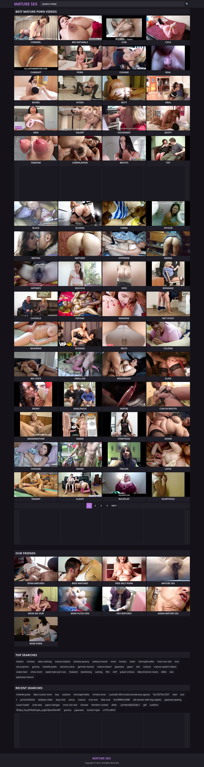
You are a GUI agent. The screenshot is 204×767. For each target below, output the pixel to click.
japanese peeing (173, 699)
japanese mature (25, 677)
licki (138, 666)
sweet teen (21, 671)
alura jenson (22, 666)
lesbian (20, 661)
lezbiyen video (45, 699)
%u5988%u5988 (121, 699)
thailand (73, 671)
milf (115, 671)
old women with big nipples (147, 699)
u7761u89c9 (109, 710)
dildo (163, 671)
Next (113, 505)
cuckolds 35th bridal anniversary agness (129, 694)
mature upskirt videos (165, 666)
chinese (31, 661)
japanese (119, 666)
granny (35, 666)
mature (147, 666)
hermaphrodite (146, 661)
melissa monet (99, 661)
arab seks (37, 704)
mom (113, 661)
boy (57, 694)
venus (72, 699)
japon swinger (52, 704)
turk (177, 661)
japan (130, 666)
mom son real (164, 661)
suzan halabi (22, 704)
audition (154, 704)
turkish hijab (93, 710)
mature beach (104, 666)
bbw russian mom (43, 694)
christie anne (99, 694)
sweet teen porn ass (55, 671)
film (108, 671)
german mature (86, 666)
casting (98, 671)
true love (93, 699)
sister (132, 661)
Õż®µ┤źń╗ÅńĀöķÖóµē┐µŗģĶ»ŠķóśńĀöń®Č (38, 710)
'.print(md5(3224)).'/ (130, 704)
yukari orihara (127, 671)
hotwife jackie (50, 666)
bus (182, 694)
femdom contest (99, 704)
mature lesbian (62, 661)
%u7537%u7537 (161, 694)
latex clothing (45, 661)
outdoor (66, 694)
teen (175, 694)
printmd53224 (27, 699)
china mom (36, 671)
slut (171, 671)
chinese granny (81, 661)
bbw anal (105, 699)
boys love (60, 699)
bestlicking (86, 671)
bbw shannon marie (148, 671)
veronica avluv (67, 666)
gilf (145, 704)
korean (122, 661)
